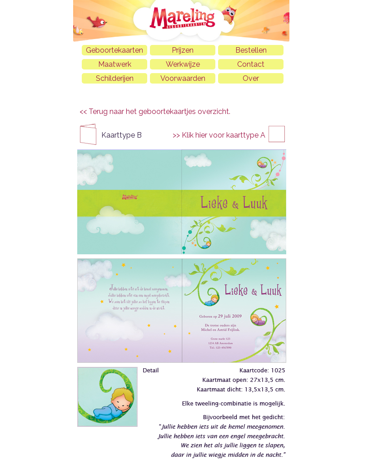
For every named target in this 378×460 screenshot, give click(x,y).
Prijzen (183, 50)
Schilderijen (115, 78)
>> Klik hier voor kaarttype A (219, 135)
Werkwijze (183, 64)
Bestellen (251, 50)
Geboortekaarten (114, 50)
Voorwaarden (182, 78)
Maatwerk (114, 64)
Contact (250, 64)
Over (251, 78)
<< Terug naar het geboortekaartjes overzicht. (155, 111)
